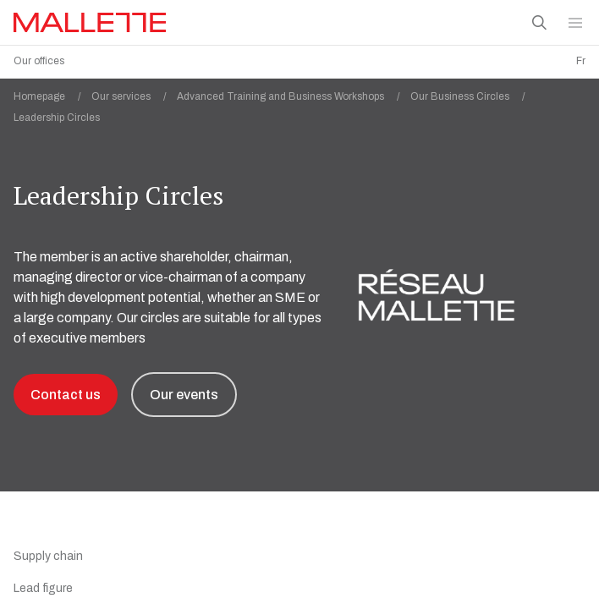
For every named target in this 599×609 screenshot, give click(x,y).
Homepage (52, 92)
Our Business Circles (473, 92)
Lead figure (43, 584)
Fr (580, 61)
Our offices (39, 61)
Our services (134, 92)
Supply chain (48, 552)
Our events (184, 390)
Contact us (65, 390)
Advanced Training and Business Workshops (293, 92)
